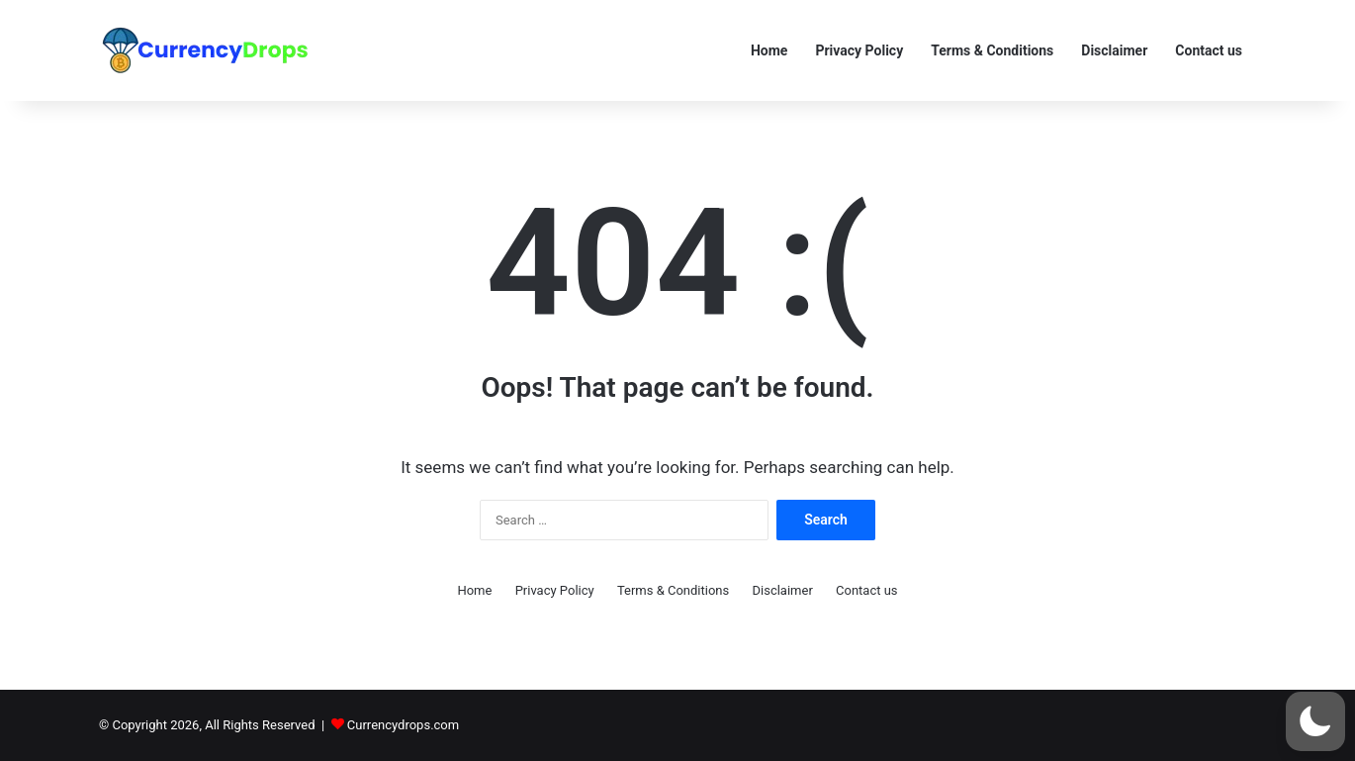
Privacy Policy (859, 50)
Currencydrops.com (403, 724)
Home (769, 50)
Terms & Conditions (992, 50)
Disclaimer (1114, 50)
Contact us (1208, 50)
